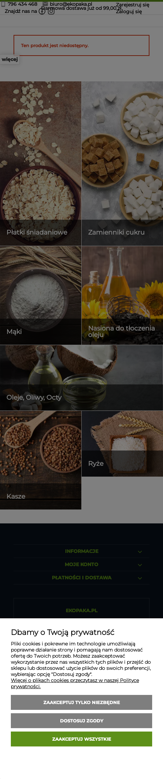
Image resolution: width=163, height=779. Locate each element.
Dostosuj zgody (81, 720)
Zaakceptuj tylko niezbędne (81, 702)
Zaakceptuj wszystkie (81, 739)
